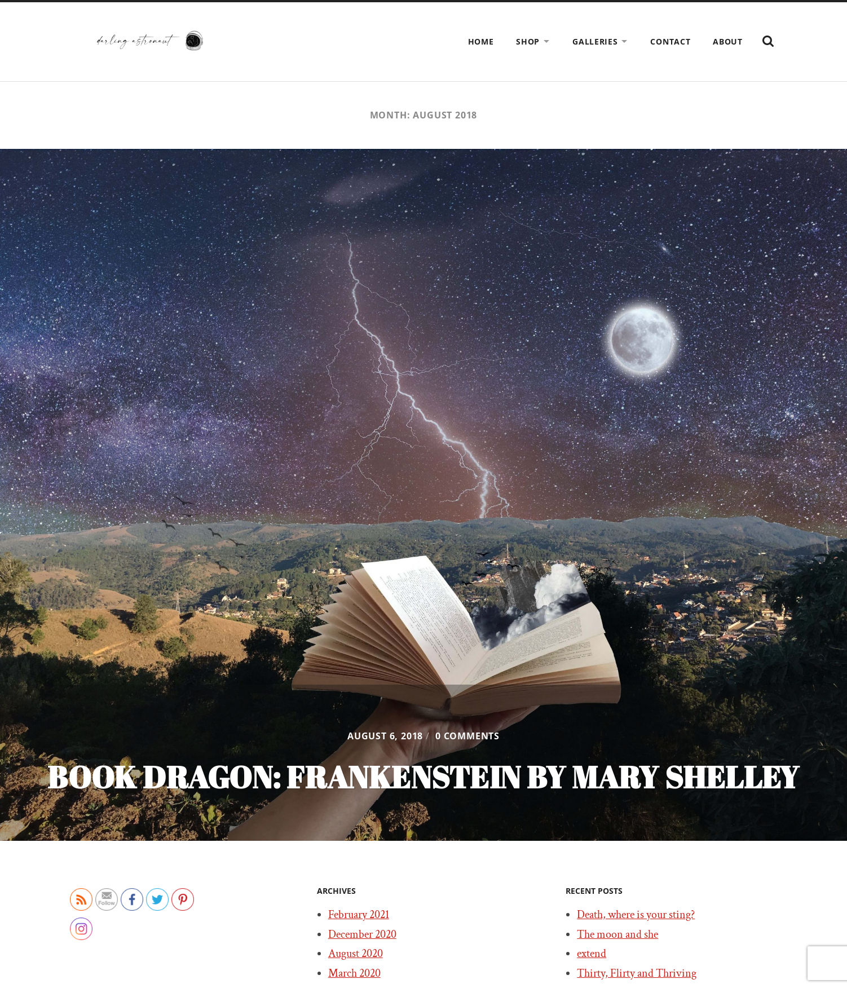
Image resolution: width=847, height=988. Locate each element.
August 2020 (355, 953)
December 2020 (362, 934)
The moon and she (617, 934)
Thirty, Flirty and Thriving (636, 973)
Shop (528, 41)
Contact (670, 41)
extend (591, 953)
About (728, 41)
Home (481, 41)
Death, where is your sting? (636, 914)
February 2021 (358, 914)
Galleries (594, 41)
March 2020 (354, 973)
